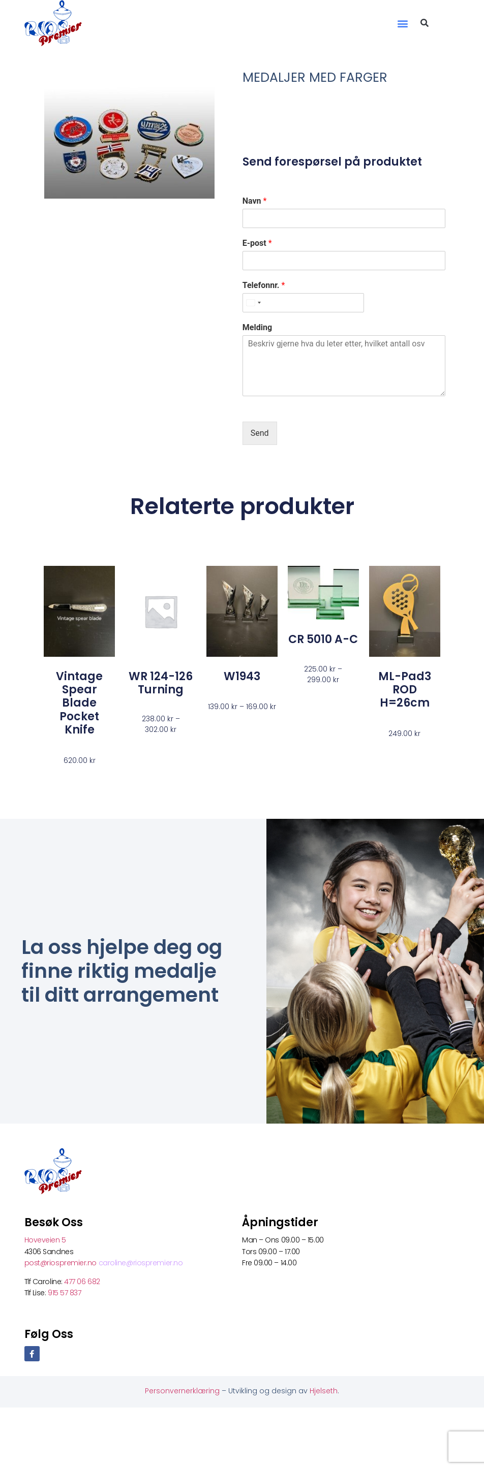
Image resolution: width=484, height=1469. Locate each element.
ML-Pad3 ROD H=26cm (404, 689)
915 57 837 (64, 1293)
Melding (257, 327)
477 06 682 (83, 1281)
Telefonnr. (264, 285)
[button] (402, 23)
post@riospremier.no (61, 1263)
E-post (257, 243)
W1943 (242, 676)
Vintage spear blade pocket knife (79, 703)
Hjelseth (324, 1391)
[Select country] (253, 302)
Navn (255, 201)
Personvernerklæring (183, 1391)
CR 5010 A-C (323, 639)
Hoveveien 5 (45, 1240)
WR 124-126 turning (161, 682)
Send (260, 433)
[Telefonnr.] (303, 302)
